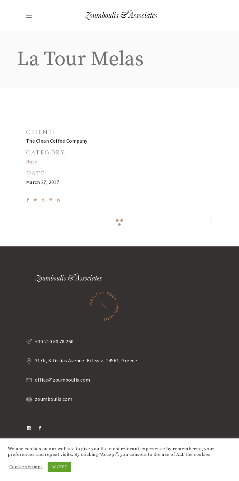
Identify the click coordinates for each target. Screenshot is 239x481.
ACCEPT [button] (59, 466)
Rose (31, 161)
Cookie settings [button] (26, 467)
